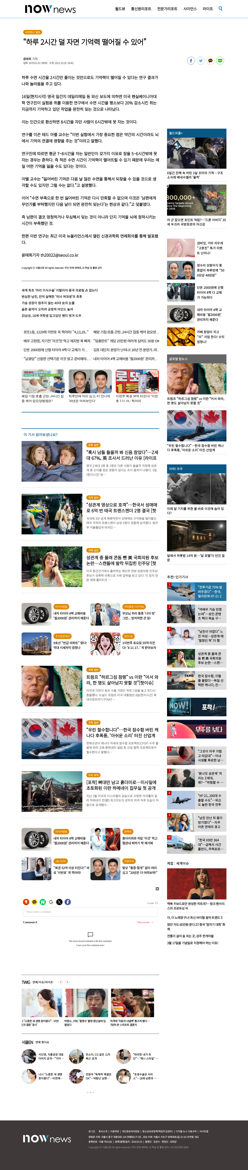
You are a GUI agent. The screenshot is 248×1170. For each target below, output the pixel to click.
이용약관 (114, 1131)
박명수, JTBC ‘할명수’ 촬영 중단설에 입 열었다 (133, 1023)
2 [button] (90, 1092)
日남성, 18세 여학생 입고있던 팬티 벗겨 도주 (51, 315)
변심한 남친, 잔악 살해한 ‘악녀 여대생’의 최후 (52, 296)
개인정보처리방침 (130, 1131)
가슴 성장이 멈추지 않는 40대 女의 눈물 (48, 302)
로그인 (91, 1131)
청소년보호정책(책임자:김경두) (157, 1131)
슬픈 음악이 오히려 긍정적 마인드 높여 (47, 309)
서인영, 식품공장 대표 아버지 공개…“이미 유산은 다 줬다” (51, 1058)
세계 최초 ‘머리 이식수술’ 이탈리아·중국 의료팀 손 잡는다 (60, 290)
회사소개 (103, 1131)
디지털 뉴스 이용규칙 (186, 1131)
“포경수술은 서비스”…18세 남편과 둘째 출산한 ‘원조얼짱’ (42, 1023)
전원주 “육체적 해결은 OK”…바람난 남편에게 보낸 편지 (98, 1078)
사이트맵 (204, 1131)
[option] (42, 1009)
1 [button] (87, 1092)
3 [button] (93, 1092)
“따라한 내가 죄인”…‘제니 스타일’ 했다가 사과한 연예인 (145, 1058)
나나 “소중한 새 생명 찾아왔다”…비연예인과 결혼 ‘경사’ (87, 1023)
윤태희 (27, 59)
